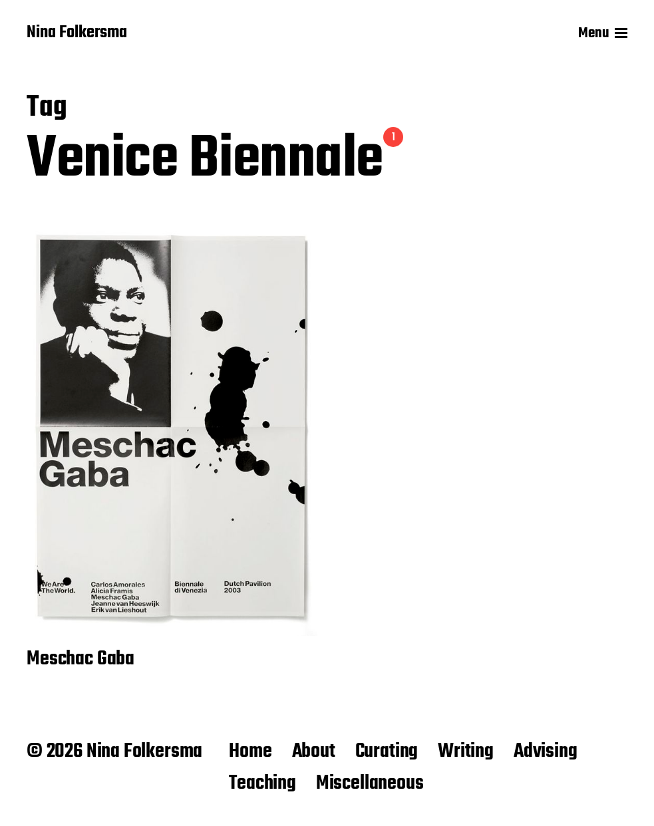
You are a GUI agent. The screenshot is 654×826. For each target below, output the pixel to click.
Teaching (262, 783)
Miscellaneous (370, 783)
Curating (386, 751)
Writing (466, 751)
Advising (545, 751)
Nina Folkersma (77, 33)
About (313, 751)
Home (250, 751)
